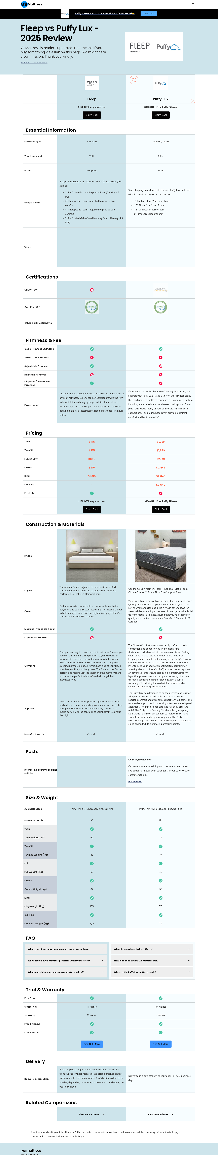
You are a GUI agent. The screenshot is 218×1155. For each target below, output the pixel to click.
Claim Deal (149, 13)
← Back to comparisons (34, 62)
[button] (193, 4)
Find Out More (92, 1044)
